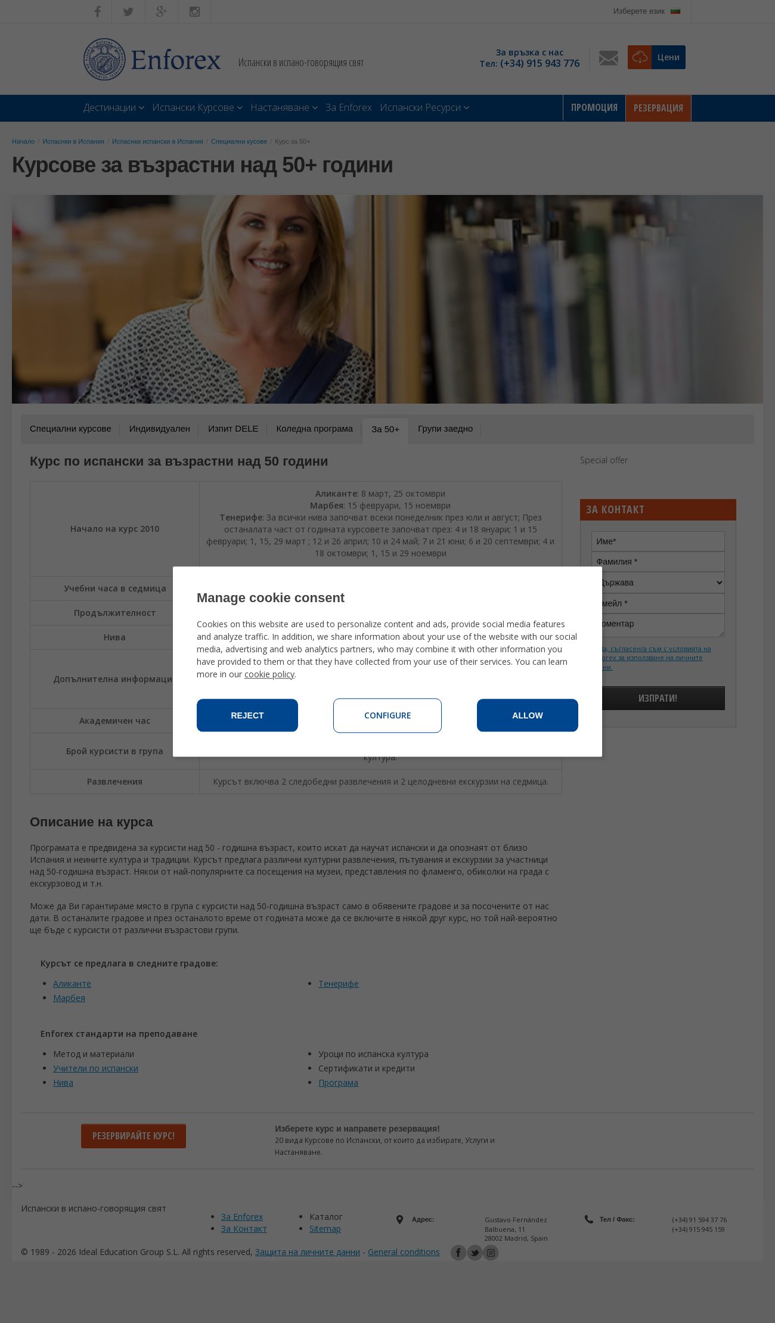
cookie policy (269, 674)
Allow (527, 715)
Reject (247, 715)
